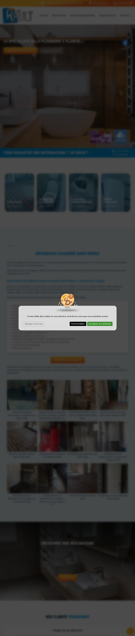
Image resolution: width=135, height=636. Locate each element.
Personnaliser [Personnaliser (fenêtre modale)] (78, 323)
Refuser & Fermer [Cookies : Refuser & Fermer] (34, 323)
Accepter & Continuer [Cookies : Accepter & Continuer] (99, 323)
